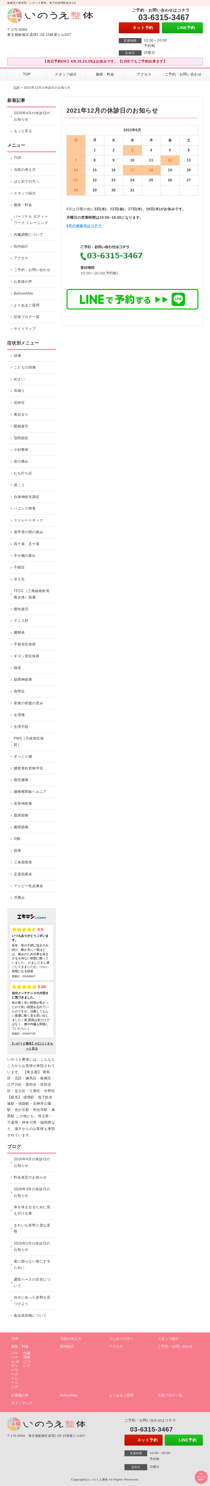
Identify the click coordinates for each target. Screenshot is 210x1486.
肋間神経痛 (23, 679)
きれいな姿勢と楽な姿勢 (32, 1228)
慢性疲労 (21, 609)
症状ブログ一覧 (27, 317)
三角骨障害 (23, 862)
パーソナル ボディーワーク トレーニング (31, 220)
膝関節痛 (21, 827)
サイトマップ (25, 328)
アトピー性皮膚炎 (28, 886)
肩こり (19, 485)
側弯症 (19, 691)
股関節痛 (21, 815)
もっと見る (23, 131)
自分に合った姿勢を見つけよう (32, 1300)
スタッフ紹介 (66, 74)
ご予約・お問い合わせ (183, 74)
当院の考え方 (25, 169)
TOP (27, 74)
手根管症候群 (25, 644)
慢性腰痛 (21, 780)
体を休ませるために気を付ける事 (32, 1210)
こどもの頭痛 (25, 367)
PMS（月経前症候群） (29, 741)
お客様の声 (23, 281)
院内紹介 (21, 246)
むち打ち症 (23, 473)
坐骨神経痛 (23, 803)
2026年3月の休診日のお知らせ (32, 1192)
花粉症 (19, 402)
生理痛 (19, 715)
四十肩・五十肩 (27, 544)
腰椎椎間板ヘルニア (30, 792)
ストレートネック (28, 520)
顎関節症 (21, 438)
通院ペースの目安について (32, 1283)
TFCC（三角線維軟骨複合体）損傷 (31, 594)
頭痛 (17, 355)
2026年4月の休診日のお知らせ (32, 116)
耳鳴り (19, 391)
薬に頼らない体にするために (32, 1264)
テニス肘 (21, 620)
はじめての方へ (27, 181)
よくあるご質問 (27, 305)
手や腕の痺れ (25, 556)
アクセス (144, 74)
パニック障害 (25, 508)
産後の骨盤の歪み (28, 703)
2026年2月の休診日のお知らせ (32, 1246)
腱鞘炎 (19, 632)
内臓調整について (28, 234)
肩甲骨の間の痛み (28, 532)
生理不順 (21, 727)
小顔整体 (21, 449)
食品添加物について (30, 1315)
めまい (19, 379)
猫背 (17, 668)
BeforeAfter (23, 293)
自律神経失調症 (27, 497)
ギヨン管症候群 (27, 656)
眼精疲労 (21, 426)
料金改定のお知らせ (30, 1177)
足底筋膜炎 (23, 874)
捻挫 (17, 850)
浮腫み (19, 897)
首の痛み (21, 461)
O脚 (17, 839)
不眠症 (19, 567)
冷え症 (19, 579)
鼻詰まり (21, 414)
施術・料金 (105, 74)
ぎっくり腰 (23, 756)
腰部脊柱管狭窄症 (28, 768)
